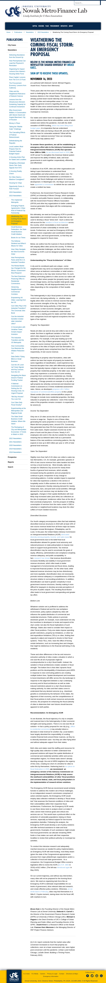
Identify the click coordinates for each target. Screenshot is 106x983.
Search (10, 467)
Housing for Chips (15, 183)
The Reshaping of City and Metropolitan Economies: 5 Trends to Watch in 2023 (18, 430)
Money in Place (14, 123)
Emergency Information (50, 976)
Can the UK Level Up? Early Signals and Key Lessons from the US (17, 368)
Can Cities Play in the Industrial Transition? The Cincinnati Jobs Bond (18, 309)
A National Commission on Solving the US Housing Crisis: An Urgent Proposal (17, 388)
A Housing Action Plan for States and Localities (17, 158)
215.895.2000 (76, 981)
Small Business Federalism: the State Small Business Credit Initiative (18, 230)
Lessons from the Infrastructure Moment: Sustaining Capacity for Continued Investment (17, 103)
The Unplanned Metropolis (16, 201)
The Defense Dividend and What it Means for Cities (18, 243)
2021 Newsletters (15, 442)
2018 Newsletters (15, 452)
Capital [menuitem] (34, 26)
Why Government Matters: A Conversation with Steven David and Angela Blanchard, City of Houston (17, 115)
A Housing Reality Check (15, 172)
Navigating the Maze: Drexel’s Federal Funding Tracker (18, 377)
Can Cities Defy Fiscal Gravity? (16, 404)
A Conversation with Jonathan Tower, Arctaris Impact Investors (18, 330)
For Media (35, 974)
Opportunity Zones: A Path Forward (16, 187)
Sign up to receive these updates (48, 73)
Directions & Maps (72, 974)
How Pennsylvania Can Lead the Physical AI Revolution (17, 63)
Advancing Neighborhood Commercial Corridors (16, 290)
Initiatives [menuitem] (64, 26)
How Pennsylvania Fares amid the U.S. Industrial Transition (18, 260)
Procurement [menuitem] (54, 26)
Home (8, 32)
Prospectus (12, 457)
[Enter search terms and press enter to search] (89, 3)
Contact (61, 974)
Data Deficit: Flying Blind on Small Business (18, 359)
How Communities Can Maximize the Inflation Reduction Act (17, 349)
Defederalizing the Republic (15, 142)
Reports (11, 462)
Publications (18, 32)
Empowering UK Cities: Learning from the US (18, 300)
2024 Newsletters (15, 192)
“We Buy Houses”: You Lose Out (17, 398)
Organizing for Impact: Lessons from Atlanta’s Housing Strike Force (17, 71)
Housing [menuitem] (41, 26)
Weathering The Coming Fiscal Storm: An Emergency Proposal (18, 219)
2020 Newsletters (15, 445)
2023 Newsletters (43, 32)
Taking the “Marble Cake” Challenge (15, 128)
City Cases (12, 45)
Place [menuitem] (47, 26)
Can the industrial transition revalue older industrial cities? (17, 320)
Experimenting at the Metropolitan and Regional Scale (18, 410)
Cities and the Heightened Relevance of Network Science (17, 93)
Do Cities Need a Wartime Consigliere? (16, 178)
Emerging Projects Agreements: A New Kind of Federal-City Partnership (18, 209)
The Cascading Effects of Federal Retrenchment (17, 135)
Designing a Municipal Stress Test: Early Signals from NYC (17, 165)
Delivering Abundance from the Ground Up (17, 56)
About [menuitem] (71, 26)
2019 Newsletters (15, 449)
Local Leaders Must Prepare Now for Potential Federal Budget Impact (16, 150)
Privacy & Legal (52, 974)
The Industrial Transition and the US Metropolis (17, 340)
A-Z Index (26, 974)
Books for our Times (18, 238)
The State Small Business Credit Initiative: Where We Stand (18, 420)
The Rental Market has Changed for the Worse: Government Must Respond (18, 269)
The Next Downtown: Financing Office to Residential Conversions (18, 279)
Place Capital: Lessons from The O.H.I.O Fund (17, 78)
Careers (42, 974)
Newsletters (30, 32)
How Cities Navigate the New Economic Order (18, 251)
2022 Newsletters (15, 438)
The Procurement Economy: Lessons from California (17, 85)
